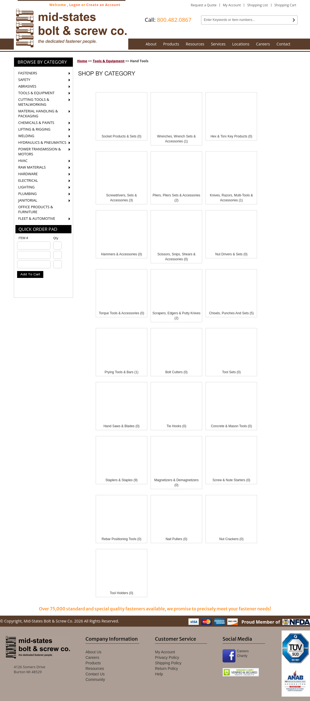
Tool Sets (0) (231, 372)
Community (95, 679)
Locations (240, 44)
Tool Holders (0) (121, 593)
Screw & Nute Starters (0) (231, 480)
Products (171, 44)
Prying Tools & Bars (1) (121, 372)
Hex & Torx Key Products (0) (231, 136)
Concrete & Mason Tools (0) (231, 426)
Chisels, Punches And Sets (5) (231, 313)
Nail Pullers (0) (176, 539)
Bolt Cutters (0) (176, 372)
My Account (232, 5)
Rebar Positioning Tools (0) (121, 539)
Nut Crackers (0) (231, 539)
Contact (283, 44)
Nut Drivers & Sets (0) (231, 254)
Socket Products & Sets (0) (121, 136)
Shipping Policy (168, 663)
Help (159, 674)
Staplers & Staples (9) (121, 480)
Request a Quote (204, 5)
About (151, 44)
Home (82, 61)
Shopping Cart (285, 5)
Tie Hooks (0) (176, 426)
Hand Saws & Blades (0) (121, 426)
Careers (263, 44)
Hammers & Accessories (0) (121, 254)
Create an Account (103, 5)
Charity (242, 656)
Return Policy (166, 668)
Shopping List (257, 5)
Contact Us (95, 674)
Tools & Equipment (108, 61)
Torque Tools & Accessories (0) (121, 313)
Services (218, 44)
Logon (75, 5)
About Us (93, 652)
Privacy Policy (167, 657)
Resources (195, 44)
